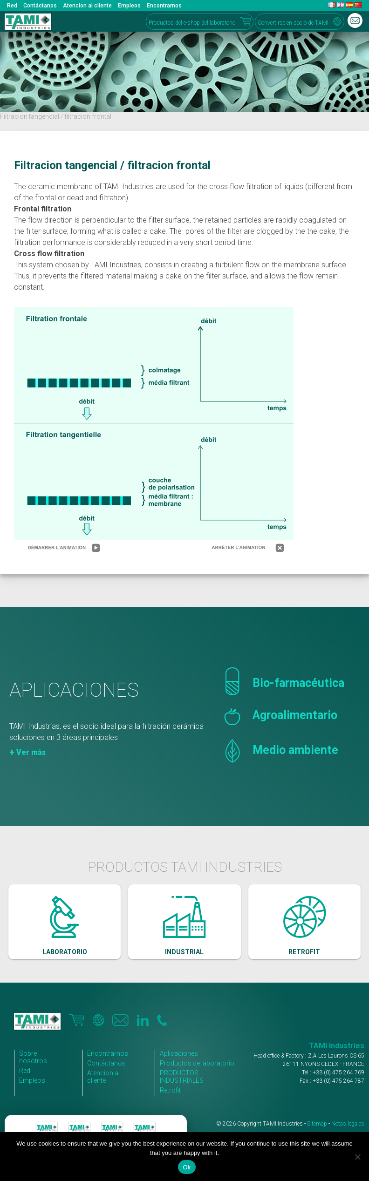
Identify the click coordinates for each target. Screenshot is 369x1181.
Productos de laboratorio (197, 1063)
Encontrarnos (164, 5)
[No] (357, 1156)
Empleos (129, 5)
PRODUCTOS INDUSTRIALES (182, 1076)
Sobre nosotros (33, 1057)
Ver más (31, 752)
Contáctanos (40, 5)
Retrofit (170, 1090)
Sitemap (317, 1123)
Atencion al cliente (87, 5)
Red (12, 5)
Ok (187, 1167)
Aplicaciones (179, 1053)
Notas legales (347, 1123)
